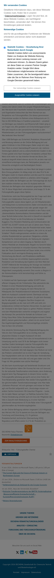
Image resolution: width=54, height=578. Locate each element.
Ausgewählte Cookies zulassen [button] (27, 95)
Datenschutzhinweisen (15, 16)
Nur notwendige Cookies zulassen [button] (27, 88)
